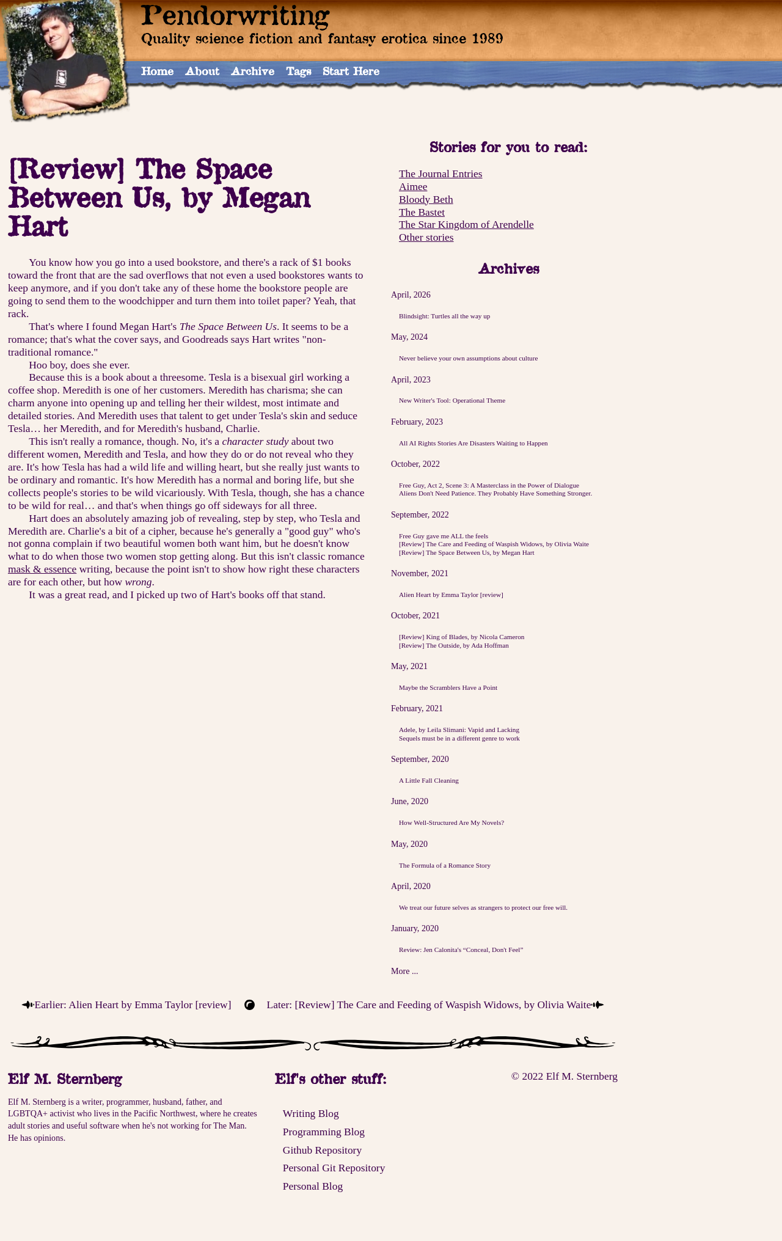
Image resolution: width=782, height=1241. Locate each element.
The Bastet (422, 212)
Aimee (413, 186)
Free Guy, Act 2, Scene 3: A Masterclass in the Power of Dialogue (489, 485)
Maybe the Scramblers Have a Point (448, 687)
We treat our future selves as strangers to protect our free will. (483, 907)
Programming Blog (324, 1132)
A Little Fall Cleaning (429, 780)
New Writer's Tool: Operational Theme (452, 400)
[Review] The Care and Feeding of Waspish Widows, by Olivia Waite (494, 543)
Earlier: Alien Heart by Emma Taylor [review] (133, 1004)
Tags (298, 71)
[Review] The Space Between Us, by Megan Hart (467, 552)
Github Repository (322, 1150)
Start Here (351, 71)
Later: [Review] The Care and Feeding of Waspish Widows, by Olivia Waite (429, 1004)
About (202, 71)
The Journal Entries (441, 173)
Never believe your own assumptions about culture (468, 358)
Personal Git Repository (334, 1168)
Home (157, 71)
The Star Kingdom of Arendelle (466, 224)
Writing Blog (311, 1113)
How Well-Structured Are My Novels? (451, 822)
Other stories (426, 237)
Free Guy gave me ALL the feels (443, 536)
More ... (404, 971)
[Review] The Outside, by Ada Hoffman (454, 645)
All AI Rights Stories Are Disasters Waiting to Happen (473, 443)
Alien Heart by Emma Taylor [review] (451, 594)
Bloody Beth (426, 199)
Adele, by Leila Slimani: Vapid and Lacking (459, 729)
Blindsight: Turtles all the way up (445, 316)
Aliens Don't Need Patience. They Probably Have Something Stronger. (495, 493)
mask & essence (42, 569)
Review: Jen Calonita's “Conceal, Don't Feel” (461, 949)
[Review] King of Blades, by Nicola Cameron (461, 636)
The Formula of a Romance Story (445, 865)
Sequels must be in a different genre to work (459, 738)
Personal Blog (313, 1186)
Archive (252, 71)
